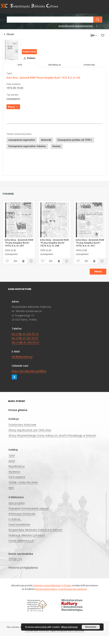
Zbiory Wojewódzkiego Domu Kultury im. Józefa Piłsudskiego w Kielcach (52, 435)
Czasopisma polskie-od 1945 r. (74, 139)
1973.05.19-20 (14, 87)
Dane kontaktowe (19, 524)
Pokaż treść (29, 51)
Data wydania (16, 477)
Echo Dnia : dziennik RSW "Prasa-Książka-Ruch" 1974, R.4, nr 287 (19, 242)
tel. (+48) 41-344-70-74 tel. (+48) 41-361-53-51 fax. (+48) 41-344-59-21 (25, 338)
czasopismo (13, 98)
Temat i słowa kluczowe (23, 482)
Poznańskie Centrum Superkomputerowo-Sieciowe (54, 630)
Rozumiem (90, 627)
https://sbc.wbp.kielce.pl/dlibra (29, 371)
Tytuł (11, 455)
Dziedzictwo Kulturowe (22, 424)
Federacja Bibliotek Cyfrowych (26, 535)
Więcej (98, 271)
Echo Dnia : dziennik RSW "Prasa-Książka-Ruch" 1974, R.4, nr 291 (90, 242)
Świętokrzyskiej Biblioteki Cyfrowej (52, 585)
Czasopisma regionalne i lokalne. (27, 146)
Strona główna (17, 410)
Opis (11, 487)
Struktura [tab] (89, 65)
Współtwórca (16, 466)
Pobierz (29, 58)
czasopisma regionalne (21, 139)
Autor (11, 460)
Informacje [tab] (54, 65)
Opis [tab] (20, 65)
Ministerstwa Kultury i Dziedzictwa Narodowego (61, 589)
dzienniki (46, 139)
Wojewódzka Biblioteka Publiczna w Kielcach (35, 530)
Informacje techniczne (21, 513)
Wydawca (14, 471)
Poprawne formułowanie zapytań (28, 508)
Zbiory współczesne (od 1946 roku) (29, 430)
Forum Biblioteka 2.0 (21, 540)
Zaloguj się (15, 558)
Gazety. (56, 146)
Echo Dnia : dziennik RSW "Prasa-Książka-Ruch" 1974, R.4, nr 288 (54, 242)
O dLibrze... (15, 519)
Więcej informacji (69, 627)
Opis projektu (16, 503)
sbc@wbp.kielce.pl (22, 356)
